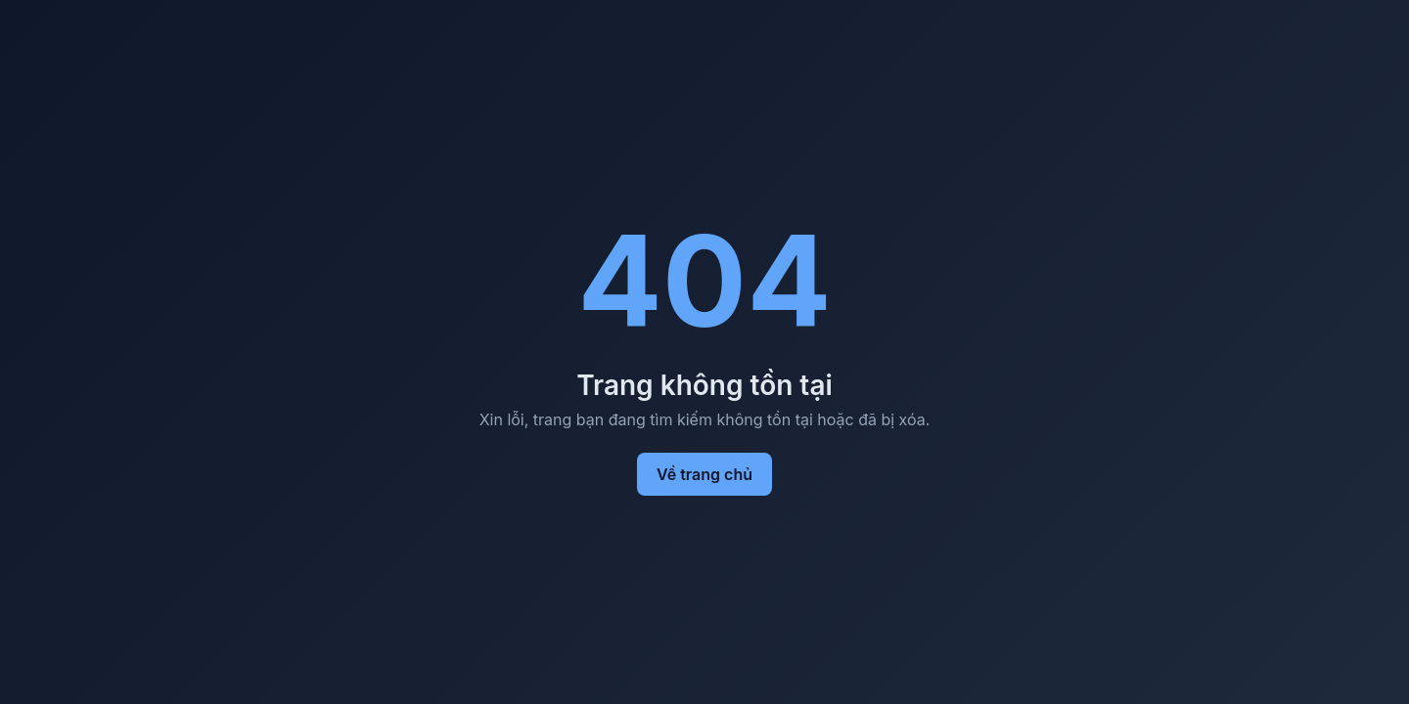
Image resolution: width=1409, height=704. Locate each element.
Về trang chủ (704, 474)
